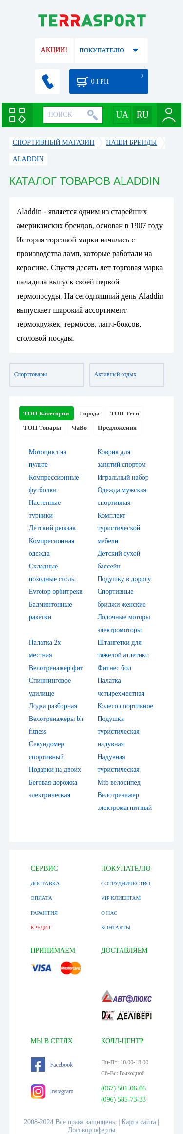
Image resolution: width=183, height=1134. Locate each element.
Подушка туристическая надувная (119, 731)
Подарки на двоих (55, 769)
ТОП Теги (124, 413)
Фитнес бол (114, 668)
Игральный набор (123, 477)
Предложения (117, 427)
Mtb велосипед (119, 782)
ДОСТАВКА (45, 883)
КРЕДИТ (41, 927)
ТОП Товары (42, 427)
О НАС (109, 913)
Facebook (52, 1064)
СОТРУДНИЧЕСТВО (125, 883)
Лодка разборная (53, 706)
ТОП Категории (46, 413)
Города (90, 413)
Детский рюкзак (52, 528)
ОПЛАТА (41, 898)
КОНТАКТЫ (116, 927)
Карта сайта (139, 1122)
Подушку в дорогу (124, 579)
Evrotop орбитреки (56, 591)
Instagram (52, 1091)
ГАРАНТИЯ (44, 913)
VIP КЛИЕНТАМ (121, 898)
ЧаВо (79, 427)
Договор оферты (92, 1130)
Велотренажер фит (56, 668)
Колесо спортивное (125, 706)
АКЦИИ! (54, 50)
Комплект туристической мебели (119, 528)
